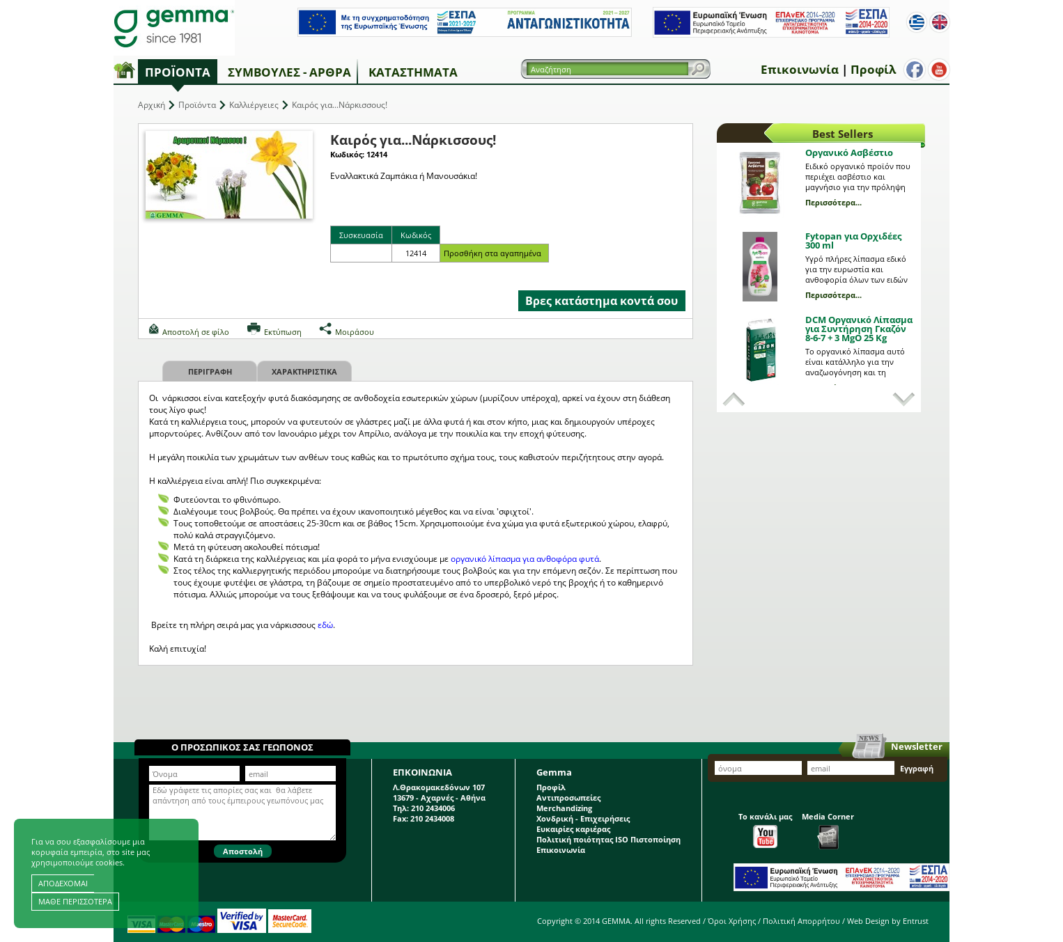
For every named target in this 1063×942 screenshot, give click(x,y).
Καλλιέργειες (254, 105)
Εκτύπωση (283, 332)
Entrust (916, 921)
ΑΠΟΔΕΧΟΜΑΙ (63, 883)
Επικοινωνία (800, 69)
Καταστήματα (413, 72)
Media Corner (828, 830)
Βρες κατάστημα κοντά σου (601, 300)
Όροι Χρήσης (732, 921)
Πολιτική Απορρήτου (801, 921)
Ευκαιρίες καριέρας (573, 829)
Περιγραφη (210, 371)
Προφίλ (873, 69)
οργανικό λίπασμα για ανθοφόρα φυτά (525, 559)
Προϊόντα (177, 72)
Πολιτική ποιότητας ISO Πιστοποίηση (608, 839)
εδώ (325, 625)
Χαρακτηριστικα (304, 371)
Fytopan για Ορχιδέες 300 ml (853, 240)
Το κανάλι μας (765, 829)
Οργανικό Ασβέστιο (849, 152)
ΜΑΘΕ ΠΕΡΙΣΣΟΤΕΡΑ (75, 901)
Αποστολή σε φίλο (195, 332)
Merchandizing (564, 808)
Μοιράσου (354, 332)
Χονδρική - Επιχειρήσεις (583, 818)
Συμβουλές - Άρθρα (289, 72)
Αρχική (151, 105)
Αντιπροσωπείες (568, 797)
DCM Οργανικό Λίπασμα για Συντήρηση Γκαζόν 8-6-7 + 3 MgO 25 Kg (859, 328)
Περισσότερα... (833, 202)
